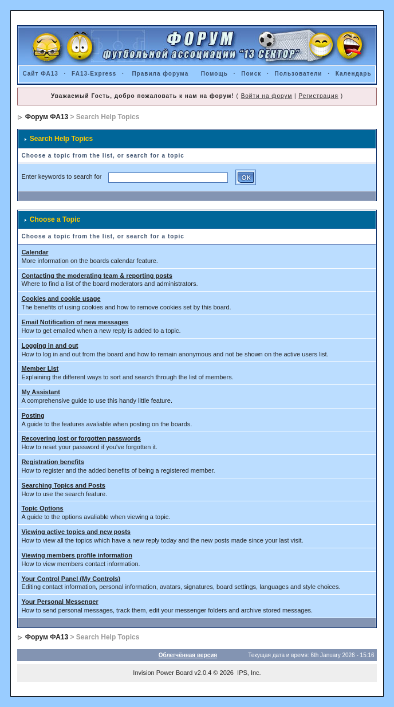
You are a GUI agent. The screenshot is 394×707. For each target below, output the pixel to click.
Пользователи (298, 73)
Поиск (251, 73)
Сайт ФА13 (40, 73)
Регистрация (318, 96)
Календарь (354, 73)
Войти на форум (267, 96)
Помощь (214, 73)
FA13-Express (94, 73)
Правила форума (160, 73)
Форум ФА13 (46, 117)
